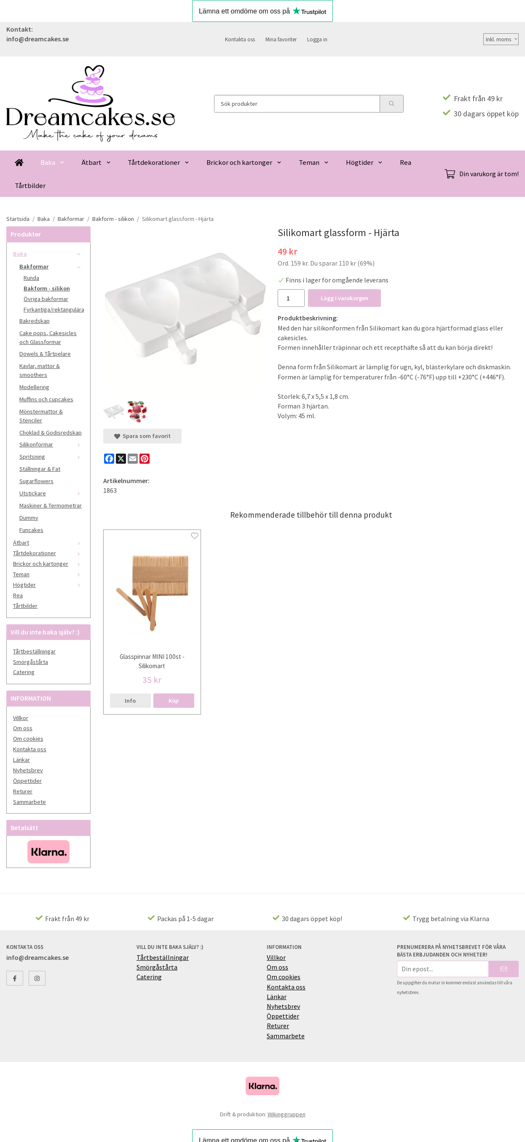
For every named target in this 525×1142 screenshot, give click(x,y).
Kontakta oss (240, 39)
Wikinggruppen (286, 1114)
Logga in (317, 39)
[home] (19, 162)
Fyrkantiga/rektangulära (54, 309)
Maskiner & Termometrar (50, 505)
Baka (52, 162)
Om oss (22, 728)
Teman (314, 162)
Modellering (34, 387)
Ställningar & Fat (39, 469)
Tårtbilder (30, 185)
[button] (173, 700)
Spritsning (51, 456)
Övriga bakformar (46, 299)
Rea (405, 162)
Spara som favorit (142, 436)
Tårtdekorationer (159, 162)
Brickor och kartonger (244, 162)
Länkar (21, 759)
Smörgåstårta (30, 662)
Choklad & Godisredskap (50, 432)
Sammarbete (29, 802)
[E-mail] (133, 459)
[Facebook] (109, 459)
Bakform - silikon (47, 288)
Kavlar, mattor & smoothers (39, 370)
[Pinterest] (144, 459)
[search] (391, 103)
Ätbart (96, 162)
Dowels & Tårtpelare (45, 353)
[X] (121, 459)
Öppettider (27, 781)
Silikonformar (51, 444)
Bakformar (51, 266)
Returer (22, 791)
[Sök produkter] (297, 103)
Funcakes (31, 530)
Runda (31, 278)
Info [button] (130, 700)
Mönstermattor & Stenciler (41, 416)
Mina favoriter (281, 39)
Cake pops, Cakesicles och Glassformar (48, 337)
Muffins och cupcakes (46, 399)
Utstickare (51, 493)
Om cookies (28, 738)
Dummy (28, 517)
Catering (24, 672)
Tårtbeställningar (34, 651)
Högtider (364, 162)
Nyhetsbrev (28, 770)
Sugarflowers (36, 481)
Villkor (20, 718)
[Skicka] (504, 969)
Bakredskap (34, 321)
